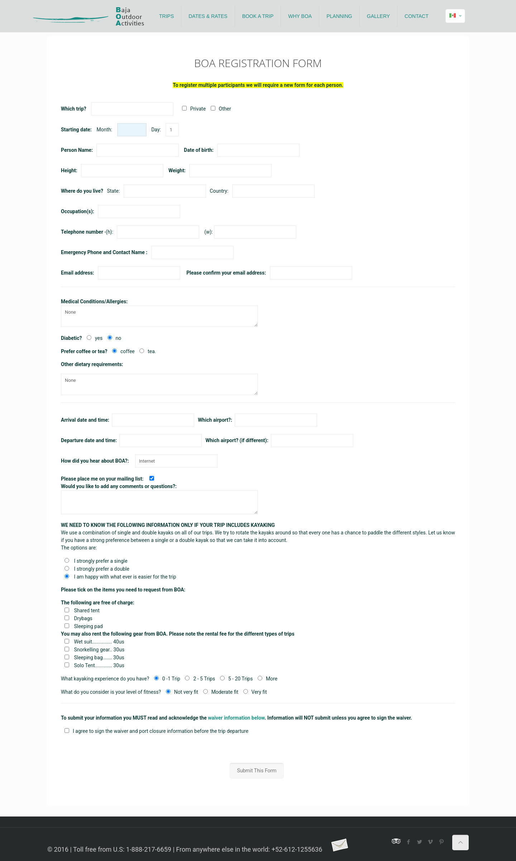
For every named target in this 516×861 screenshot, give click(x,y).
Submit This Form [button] (256, 770)
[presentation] (258, 749)
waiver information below (236, 718)
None (159, 316)
